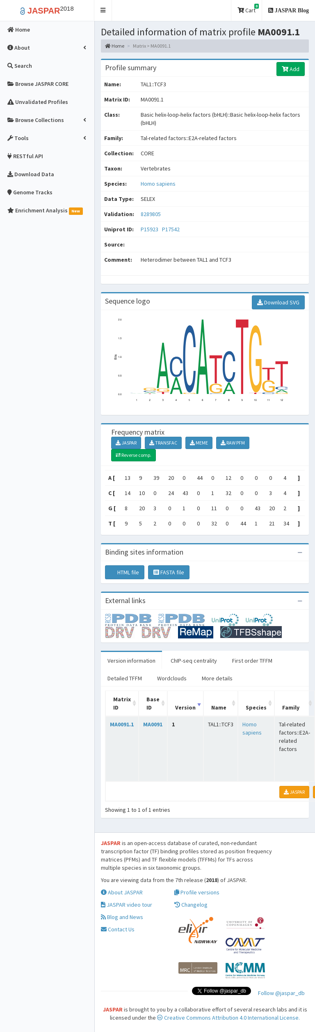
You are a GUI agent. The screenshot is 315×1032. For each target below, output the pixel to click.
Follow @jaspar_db (281, 993)
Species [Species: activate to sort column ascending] (256, 707)
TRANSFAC (163, 443)
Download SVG (278, 302)
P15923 (150, 229)
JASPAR (126, 443)
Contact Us (118, 929)
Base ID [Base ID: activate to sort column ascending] (153, 703)
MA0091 (152, 724)
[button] (103, 10)
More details (217, 678)
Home (114, 46)
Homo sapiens (158, 183)
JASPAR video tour (126, 904)
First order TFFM (252, 660)
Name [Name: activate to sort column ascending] (218, 707)
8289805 (151, 214)
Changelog (191, 904)
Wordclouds (172, 678)
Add (290, 69)
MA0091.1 (122, 724)
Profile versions (196, 892)
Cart (248, 9)
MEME (199, 443)
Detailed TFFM (124, 678)
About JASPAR (122, 892)
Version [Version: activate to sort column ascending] (185, 707)
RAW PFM (233, 443)
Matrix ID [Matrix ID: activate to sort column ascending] (122, 703)
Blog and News (122, 917)
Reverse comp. (133, 455)
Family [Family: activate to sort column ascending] (290, 707)
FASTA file (168, 572)
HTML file (124, 572)
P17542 (171, 229)
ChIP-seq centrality (194, 660)
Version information (131, 660)
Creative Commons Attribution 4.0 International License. (228, 1017)
